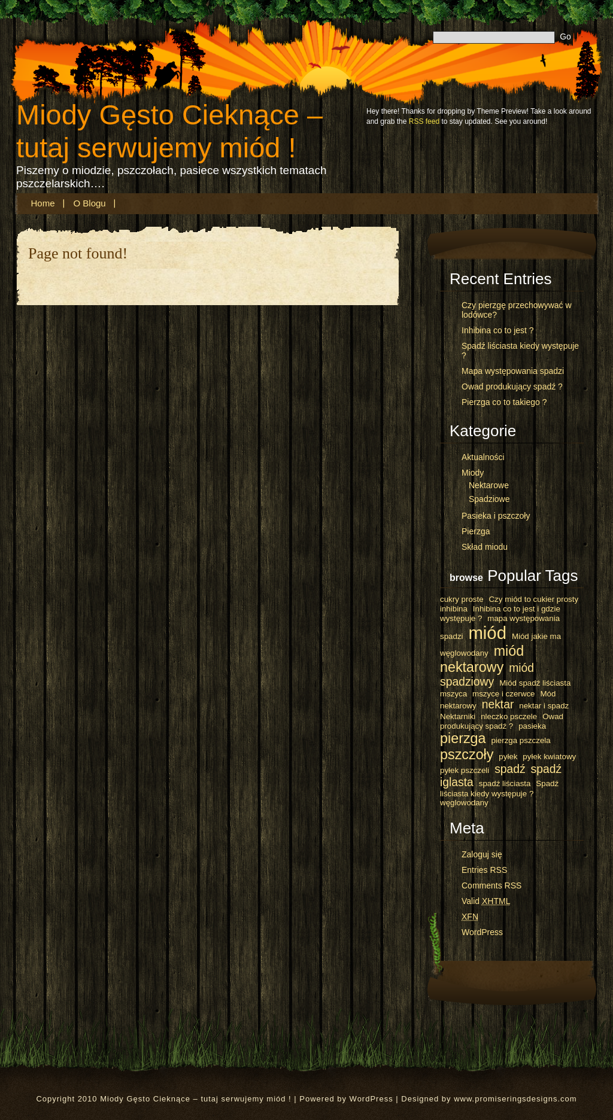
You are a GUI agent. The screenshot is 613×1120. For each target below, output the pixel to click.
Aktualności (483, 457)
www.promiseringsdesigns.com (515, 1098)
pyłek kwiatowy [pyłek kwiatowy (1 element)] (549, 756)
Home (43, 203)
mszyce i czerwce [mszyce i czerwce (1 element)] (503, 693)
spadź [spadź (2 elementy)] (510, 769)
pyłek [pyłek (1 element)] (508, 756)
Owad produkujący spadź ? (512, 386)
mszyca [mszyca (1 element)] (453, 693)
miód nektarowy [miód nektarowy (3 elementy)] (482, 659)
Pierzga (476, 531)
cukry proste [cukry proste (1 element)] (462, 599)
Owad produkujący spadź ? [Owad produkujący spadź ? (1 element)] (501, 721)
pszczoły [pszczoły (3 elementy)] (466, 754)
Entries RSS (484, 870)
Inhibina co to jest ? (498, 330)
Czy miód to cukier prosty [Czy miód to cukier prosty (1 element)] (533, 599)
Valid (486, 901)
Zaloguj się (482, 854)
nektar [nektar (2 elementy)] (498, 704)
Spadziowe (489, 499)
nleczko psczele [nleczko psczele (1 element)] (509, 716)
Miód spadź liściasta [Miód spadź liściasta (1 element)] (534, 682)
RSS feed (424, 121)
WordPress (482, 932)
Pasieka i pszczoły (496, 516)
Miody (473, 472)
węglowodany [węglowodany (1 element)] (464, 802)
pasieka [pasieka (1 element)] (532, 726)
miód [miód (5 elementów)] (487, 633)
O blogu (90, 203)
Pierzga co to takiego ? (504, 402)
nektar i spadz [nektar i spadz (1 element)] (544, 705)
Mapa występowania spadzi (513, 371)
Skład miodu (485, 547)
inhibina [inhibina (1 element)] (454, 608)
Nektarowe (489, 485)
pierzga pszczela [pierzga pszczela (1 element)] (520, 740)
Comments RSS (491, 885)
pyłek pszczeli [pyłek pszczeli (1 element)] (464, 770)
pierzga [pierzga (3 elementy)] (463, 738)
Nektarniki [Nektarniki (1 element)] (457, 716)
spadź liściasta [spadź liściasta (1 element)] (505, 783)
